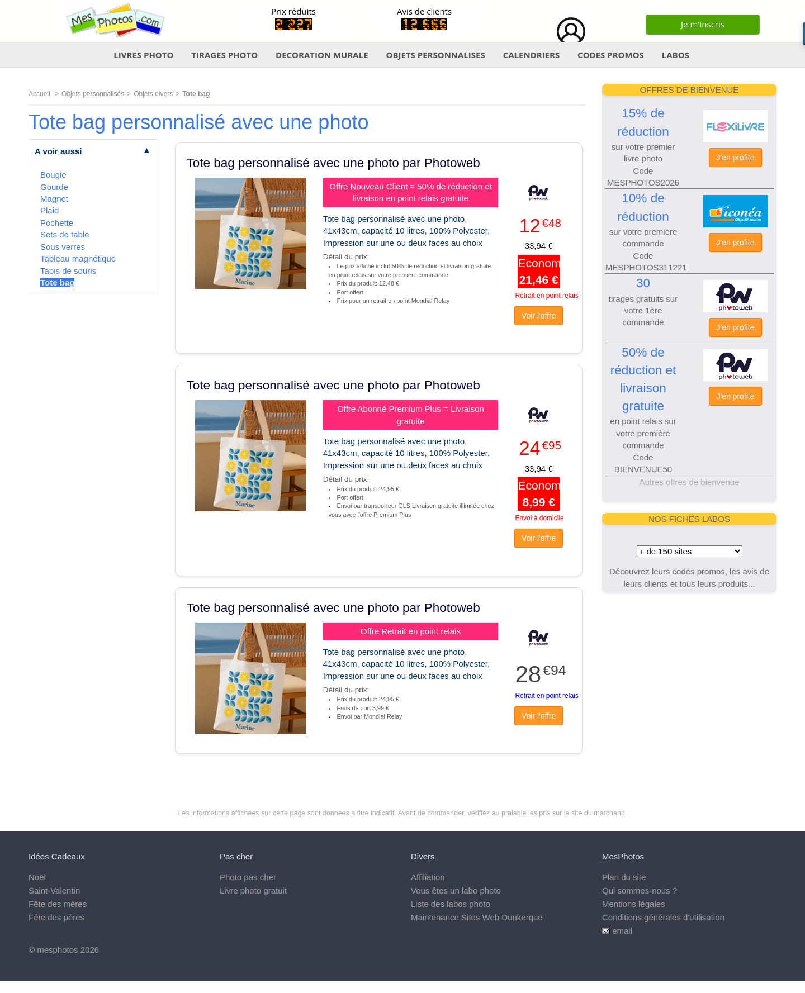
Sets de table (64, 234)
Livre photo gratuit (253, 890)
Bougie (53, 174)
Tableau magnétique (78, 258)
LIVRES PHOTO (143, 54)
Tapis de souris (68, 270)
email (622, 930)
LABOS (675, 54)
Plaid (49, 210)
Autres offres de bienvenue (689, 482)
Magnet (54, 198)
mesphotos (57, 949)
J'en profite (735, 157)
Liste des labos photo (450, 904)
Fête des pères (56, 917)
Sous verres (62, 246)
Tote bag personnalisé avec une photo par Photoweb (333, 163)
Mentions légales (633, 904)
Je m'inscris (702, 24)
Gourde (54, 187)
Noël (37, 877)
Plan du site (624, 877)
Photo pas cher (248, 877)
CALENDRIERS (531, 54)
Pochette (56, 222)
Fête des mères (58, 904)
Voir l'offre (539, 315)
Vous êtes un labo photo (456, 890)
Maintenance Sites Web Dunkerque (477, 917)
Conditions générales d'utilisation (663, 917)
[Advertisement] (689, 673)
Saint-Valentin (54, 890)
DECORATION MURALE (322, 54)
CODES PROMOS (610, 54)
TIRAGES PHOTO (224, 54)
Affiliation (428, 877)
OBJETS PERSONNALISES (435, 54)
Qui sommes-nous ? (639, 890)
